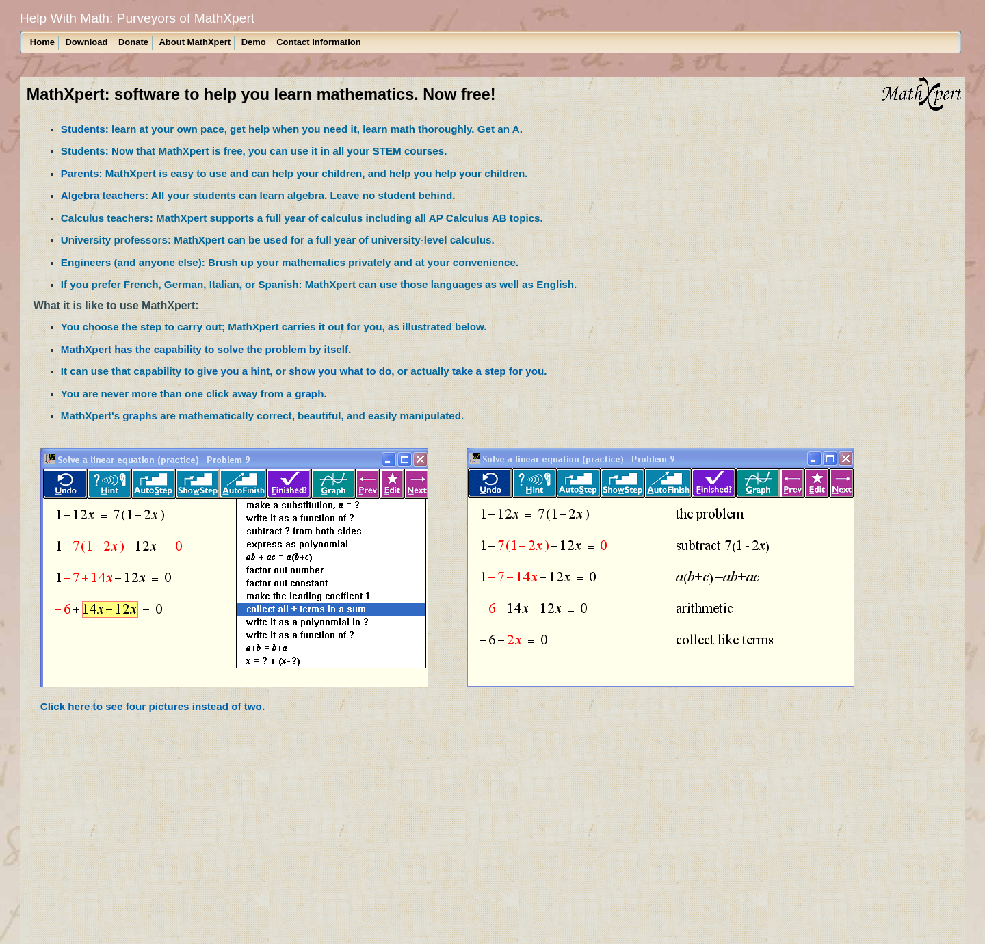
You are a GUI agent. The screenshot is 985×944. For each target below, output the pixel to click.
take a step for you (498, 371)
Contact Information (318, 42)
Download (86, 42)
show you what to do (340, 371)
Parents (80, 173)
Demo (253, 42)
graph (309, 393)
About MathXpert (195, 42)
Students (83, 129)
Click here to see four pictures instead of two (151, 706)
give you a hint (233, 371)
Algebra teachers (103, 195)
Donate (133, 42)
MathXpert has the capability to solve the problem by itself (204, 349)
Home (42, 42)
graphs (139, 415)
